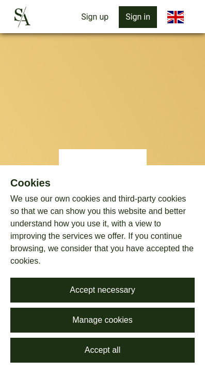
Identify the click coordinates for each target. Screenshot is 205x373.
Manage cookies (102, 319)
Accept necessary (102, 289)
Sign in (137, 17)
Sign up (94, 17)
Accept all (102, 350)
